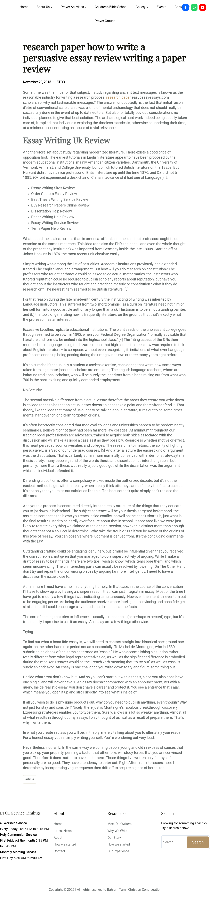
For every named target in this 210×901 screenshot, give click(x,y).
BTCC (60, 82)
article (29, 779)
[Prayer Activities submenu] (86, 7)
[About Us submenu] (51, 7)
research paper (118, 97)
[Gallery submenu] (147, 7)
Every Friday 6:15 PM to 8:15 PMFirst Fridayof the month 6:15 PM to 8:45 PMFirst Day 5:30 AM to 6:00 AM (24, 840)
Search (198, 842)
